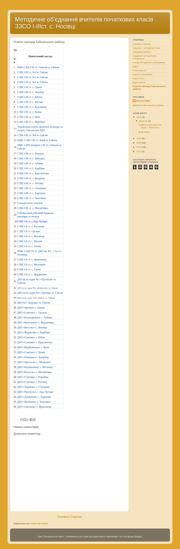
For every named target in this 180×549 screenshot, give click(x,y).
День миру (143, 132)
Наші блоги (138, 78)
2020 (139, 117)
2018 (139, 143)
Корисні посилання (142, 74)
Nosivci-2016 (143, 101)
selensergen (112, 536)
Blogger (138, 536)
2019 (139, 138)
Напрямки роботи (142, 52)
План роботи (139, 70)
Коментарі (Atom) (39, 523)
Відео (136, 66)
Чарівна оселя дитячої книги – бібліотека (150, 126)
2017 (139, 147)
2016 (139, 151)
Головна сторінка (69, 516)
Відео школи (139, 82)
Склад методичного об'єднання (149, 62)
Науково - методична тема (146, 48)
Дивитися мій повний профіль (148, 105)
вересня (143, 121)
